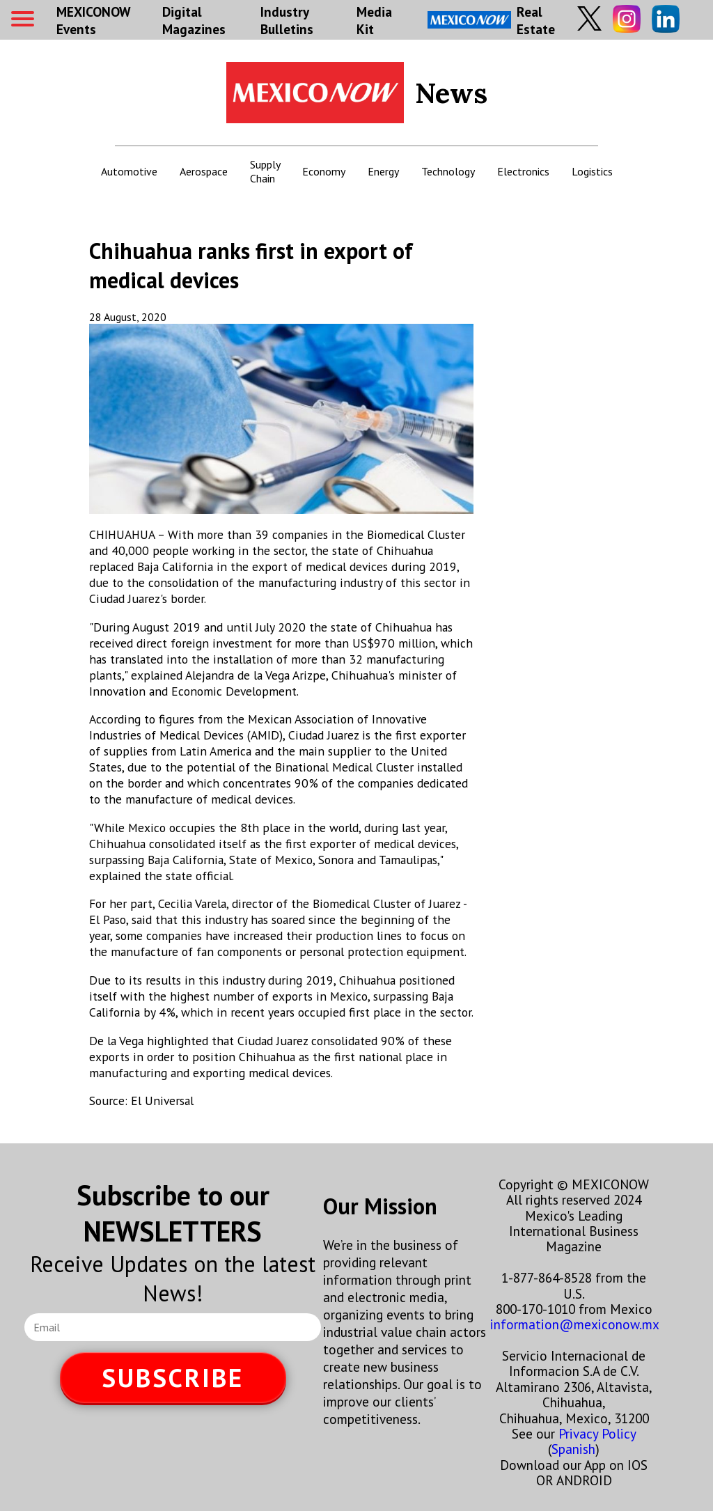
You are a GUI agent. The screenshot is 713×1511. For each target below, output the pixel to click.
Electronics (523, 171)
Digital (194, 20)
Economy (323, 171)
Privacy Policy (597, 1433)
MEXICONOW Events (93, 20)
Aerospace (204, 171)
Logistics (592, 171)
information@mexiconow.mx (574, 1324)
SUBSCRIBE (173, 1377)
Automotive (129, 171)
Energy (383, 171)
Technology (448, 171)
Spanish (573, 1448)
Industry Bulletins (286, 20)
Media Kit (374, 20)
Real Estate (491, 20)
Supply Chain (265, 171)
